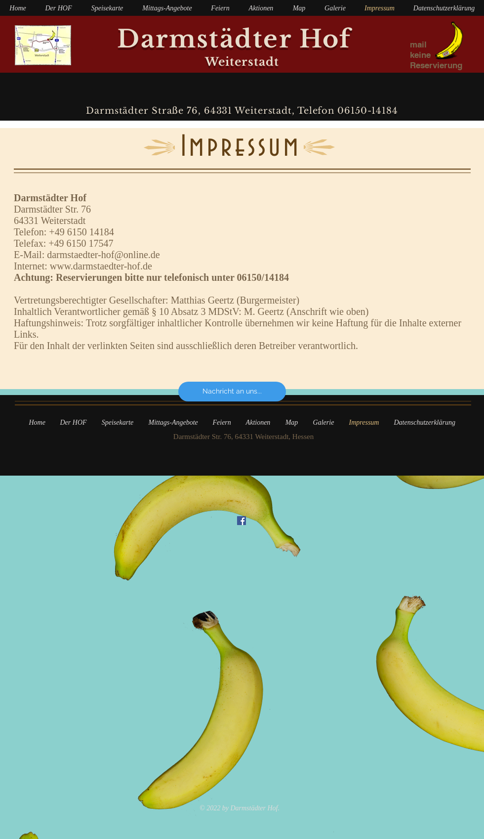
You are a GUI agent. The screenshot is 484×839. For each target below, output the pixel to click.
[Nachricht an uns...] (232, 391)
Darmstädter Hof (242, 39)
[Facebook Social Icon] (241, 520)
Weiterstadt (242, 62)
